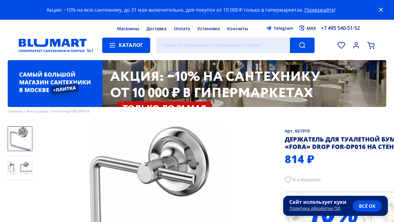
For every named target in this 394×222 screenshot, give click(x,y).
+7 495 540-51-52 (340, 28)
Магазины (128, 28)
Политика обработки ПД (314, 208)
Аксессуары (37, 111)
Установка (208, 28)
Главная (15, 111)
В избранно (305, 180)
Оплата (182, 28)
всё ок (367, 206)
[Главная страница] (52, 45)
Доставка (157, 28)
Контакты (237, 28)
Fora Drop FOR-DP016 (71, 111)
